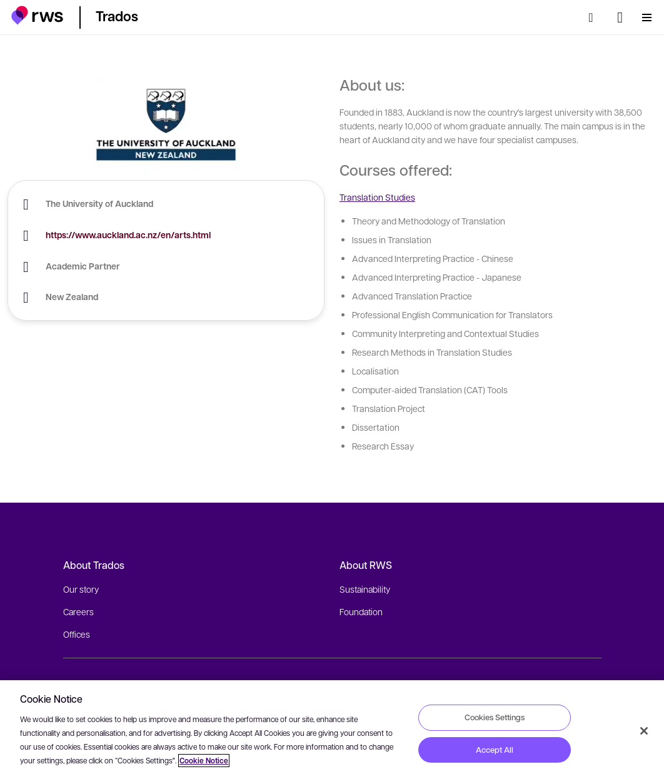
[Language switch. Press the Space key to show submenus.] (620, 18)
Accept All (494, 749)
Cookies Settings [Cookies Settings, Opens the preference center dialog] (495, 717)
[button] (37, 15)
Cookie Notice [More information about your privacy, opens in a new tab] (203, 760)
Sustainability (365, 589)
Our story (81, 589)
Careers (78, 611)
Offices (76, 634)
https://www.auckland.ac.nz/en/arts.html (128, 235)
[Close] (644, 731)
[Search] (594, 18)
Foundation (361, 611)
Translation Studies (377, 197)
